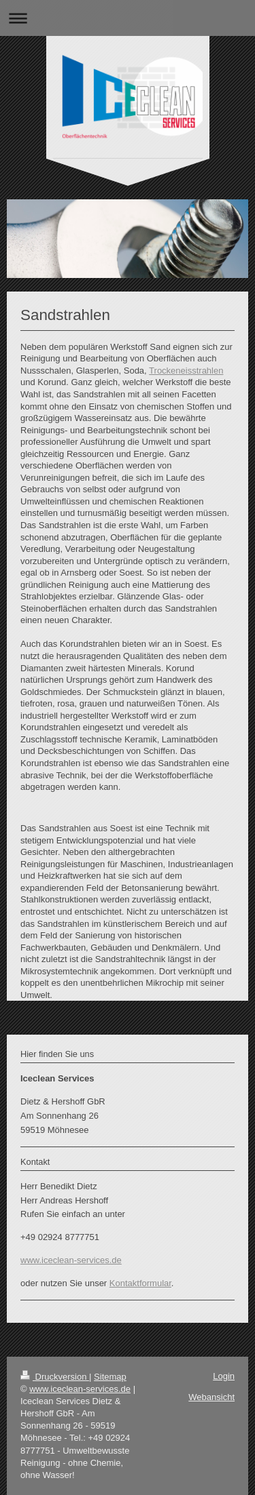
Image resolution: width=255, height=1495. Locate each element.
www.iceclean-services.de (71, 1260)
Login (224, 1376)
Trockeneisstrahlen (186, 370)
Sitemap (110, 1377)
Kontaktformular (140, 1283)
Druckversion (54, 1377)
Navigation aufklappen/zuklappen (127, 18)
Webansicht (211, 1397)
